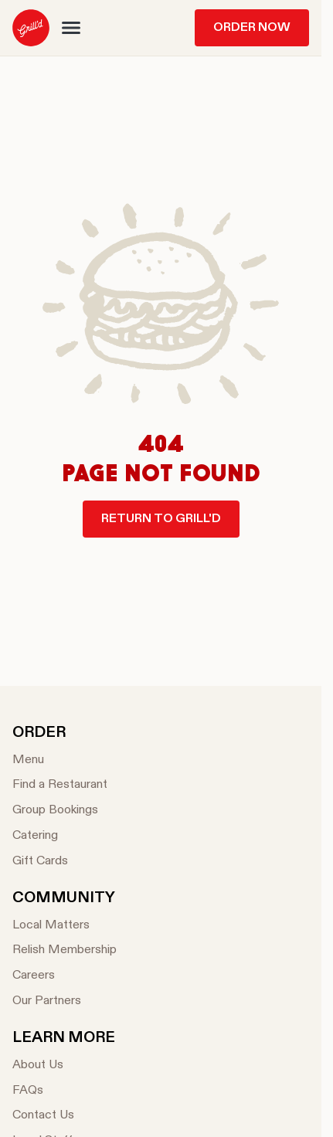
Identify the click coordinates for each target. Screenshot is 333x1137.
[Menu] (59, 760)
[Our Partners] (64, 1001)
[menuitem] (30, 27)
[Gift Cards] (59, 862)
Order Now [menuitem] (252, 28)
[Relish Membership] (64, 950)
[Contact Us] (63, 1116)
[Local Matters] (64, 926)
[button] (71, 27)
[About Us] (63, 1065)
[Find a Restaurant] (59, 785)
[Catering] (59, 836)
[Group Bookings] (59, 811)
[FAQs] (63, 1091)
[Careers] (64, 976)
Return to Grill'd (161, 519)
